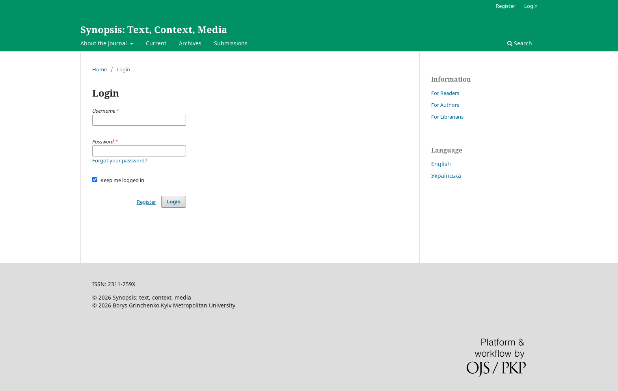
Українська (446, 175)
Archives (190, 43)
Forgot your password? (119, 160)
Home (99, 69)
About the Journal (104, 43)
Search (519, 43)
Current (156, 43)
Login (531, 5)
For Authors (445, 104)
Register (505, 5)
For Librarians (447, 116)
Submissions (231, 43)
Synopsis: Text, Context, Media (153, 29)
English (441, 164)
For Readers (445, 93)
